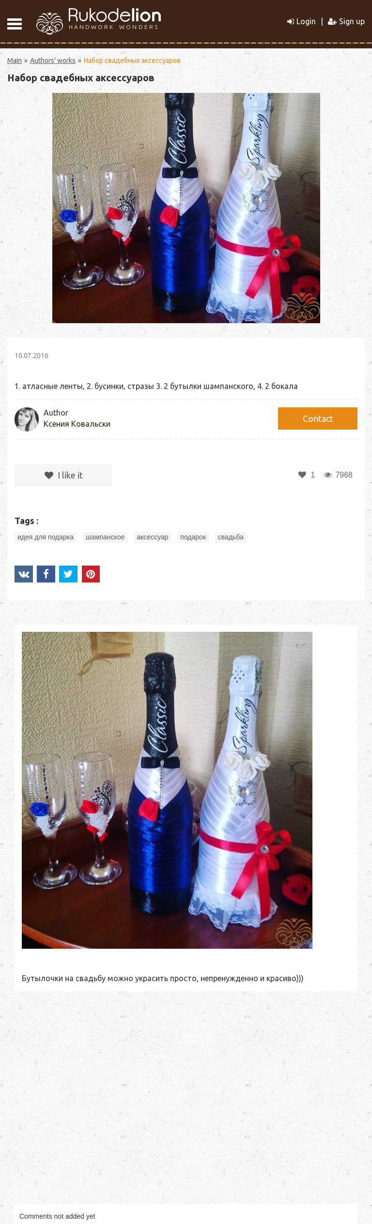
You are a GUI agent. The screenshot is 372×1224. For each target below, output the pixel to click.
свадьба (231, 537)
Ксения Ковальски (77, 423)
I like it (64, 475)
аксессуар (152, 537)
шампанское (105, 537)
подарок (193, 537)
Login (301, 21)
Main (14, 60)
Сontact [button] (318, 418)
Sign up (346, 21)
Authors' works (53, 60)
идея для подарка (45, 537)
